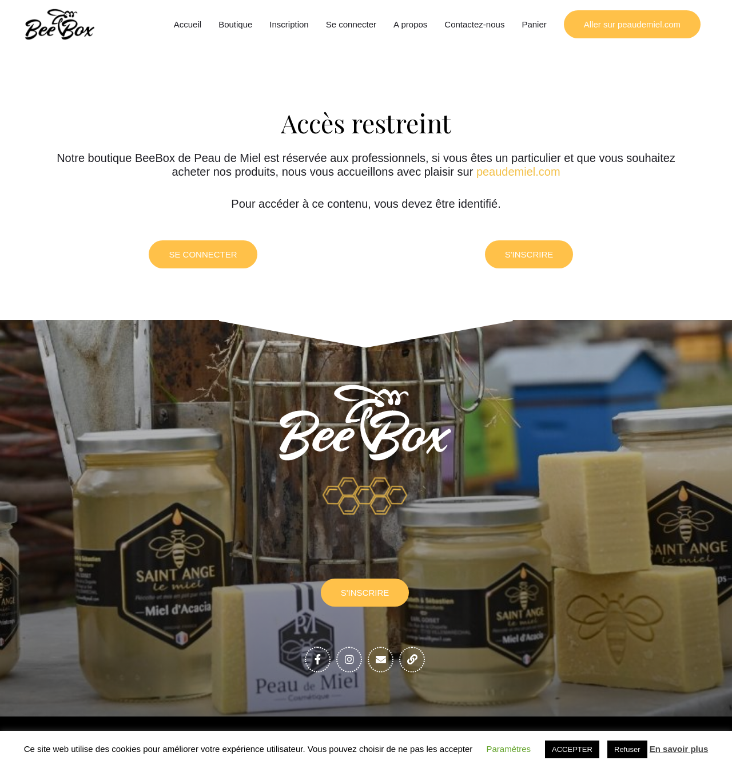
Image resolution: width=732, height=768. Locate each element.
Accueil (187, 24)
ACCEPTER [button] (572, 749)
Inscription (288, 24)
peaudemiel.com (518, 171)
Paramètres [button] (509, 749)
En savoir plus (679, 749)
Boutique (235, 24)
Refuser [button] (627, 749)
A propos (410, 24)
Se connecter (351, 24)
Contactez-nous (474, 24)
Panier (534, 24)
